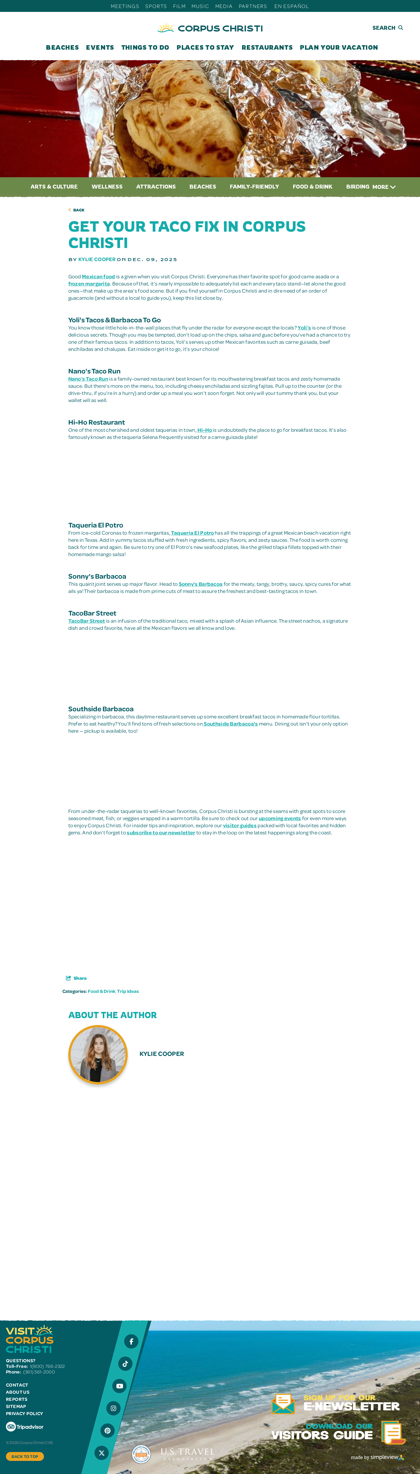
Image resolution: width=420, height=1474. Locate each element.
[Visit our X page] (101, 1453)
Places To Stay (205, 47)
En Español (291, 6)
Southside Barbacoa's (230, 723)
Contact (17, 1385)
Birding (358, 186)
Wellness (107, 186)
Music (200, 6)
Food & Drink (313, 186)
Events (100, 47)
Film (179, 6)
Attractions (156, 186)
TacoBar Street (86, 620)
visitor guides (240, 825)
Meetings (125, 6)
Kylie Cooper (97, 259)
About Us (17, 1392)
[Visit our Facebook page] (131, 1341)
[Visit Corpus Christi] (210, 27)
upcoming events (280, 818)
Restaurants (267, 47)
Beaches (62, 47)
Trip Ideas (128, 991)
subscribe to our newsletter (161, 832)
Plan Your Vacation (339, 47)
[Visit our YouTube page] (119, 1386)
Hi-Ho (204, 429)
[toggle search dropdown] (377, 27)
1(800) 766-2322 (47, 1366)
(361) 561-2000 (39, 1372)
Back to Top (25, 1456)
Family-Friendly (254, 186)
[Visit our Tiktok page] (125, 1364)
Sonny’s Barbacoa (201, 583)
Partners (253, 6)
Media (224, 6)
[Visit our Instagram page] (113, 1408)
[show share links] (76, 978)
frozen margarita (89, 283)
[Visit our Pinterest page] (107, 1430)
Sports (156, 6)
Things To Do (145, 47)
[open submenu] (79, 47)
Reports (17, 1399)
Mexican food (98, 276)
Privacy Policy (24, 1413)
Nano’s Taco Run (88, 378)
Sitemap (16, 1406)
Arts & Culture (54, 186)
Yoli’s (304, 327)
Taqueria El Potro (192, 532)
